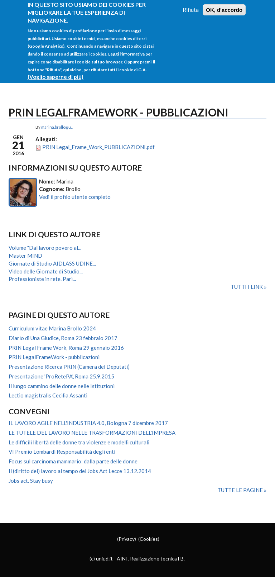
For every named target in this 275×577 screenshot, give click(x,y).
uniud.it (104, 558)
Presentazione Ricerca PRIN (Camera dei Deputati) (69, 366)
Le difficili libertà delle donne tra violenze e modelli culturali (79, 442)
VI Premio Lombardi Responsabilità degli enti (62, 451)
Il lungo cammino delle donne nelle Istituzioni (62, 386)
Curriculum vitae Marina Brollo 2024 (52, 328)
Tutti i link (247, 286)
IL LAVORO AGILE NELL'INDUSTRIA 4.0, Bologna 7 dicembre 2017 (88, 423)
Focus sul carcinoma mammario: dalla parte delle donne (73, 461)
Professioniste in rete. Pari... (42, 279)
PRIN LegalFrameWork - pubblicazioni (54, 357)
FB (181, 558)
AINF (122, 558)
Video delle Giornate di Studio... (46, 271)
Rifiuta (191, 4)
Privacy (127, 539)
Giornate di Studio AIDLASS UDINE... (52, 263)
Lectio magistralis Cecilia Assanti (48, 395)
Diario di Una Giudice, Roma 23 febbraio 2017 (63, 338)
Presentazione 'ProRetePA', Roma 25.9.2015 (61, 376)
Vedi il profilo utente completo (75, 197)
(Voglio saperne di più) (55, 71)
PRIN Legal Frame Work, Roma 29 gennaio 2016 (66, 347)
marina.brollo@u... (57, 127)
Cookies (149, 539)
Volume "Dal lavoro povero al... (45, 247)
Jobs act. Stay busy (31, 480)
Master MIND (25, 255)
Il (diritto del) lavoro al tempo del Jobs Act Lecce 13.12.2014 (80, 471)
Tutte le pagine (240, 490)
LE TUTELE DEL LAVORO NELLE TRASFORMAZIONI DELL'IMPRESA (92, 432)
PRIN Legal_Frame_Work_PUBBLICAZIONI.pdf (98, 147)
